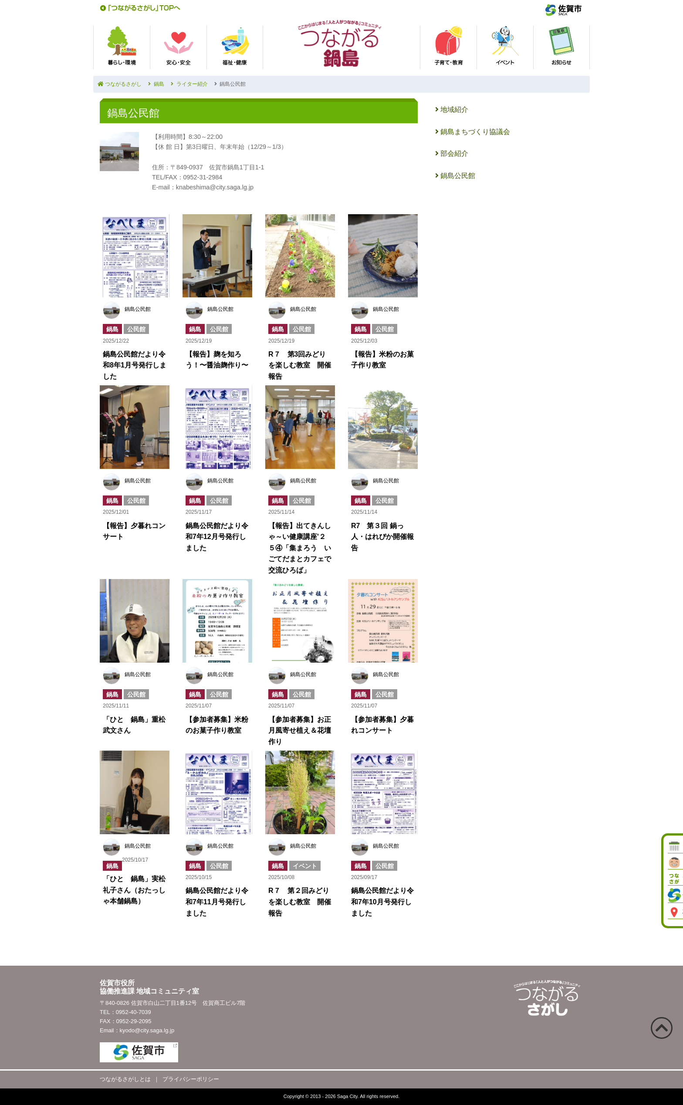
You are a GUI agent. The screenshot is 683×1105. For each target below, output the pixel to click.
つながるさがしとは (125, 1079)
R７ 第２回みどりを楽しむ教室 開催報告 (299, 901)
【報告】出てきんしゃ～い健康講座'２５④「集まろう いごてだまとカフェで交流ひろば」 (299, 548)
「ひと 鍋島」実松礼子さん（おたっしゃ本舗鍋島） (134, 890)
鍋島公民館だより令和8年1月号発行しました (134, 365)
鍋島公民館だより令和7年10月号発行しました (382, 901)
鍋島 (156, 84)
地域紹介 (451, 109)
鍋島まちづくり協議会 (472, 131)
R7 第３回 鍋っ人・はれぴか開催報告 (382, 537)
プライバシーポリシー (190, 1079)
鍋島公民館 (138, 309)
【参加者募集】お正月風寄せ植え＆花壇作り (299, 730)
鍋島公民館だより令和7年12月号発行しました (217, 537)
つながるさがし (120, 84)
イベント (305, 865)
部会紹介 (451, 153)
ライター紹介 (189, 84)
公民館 (136, 329)
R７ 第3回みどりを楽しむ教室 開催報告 (299, 365)
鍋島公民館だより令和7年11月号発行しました (217, 901)
